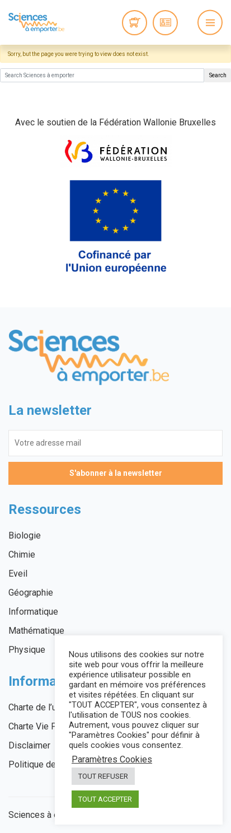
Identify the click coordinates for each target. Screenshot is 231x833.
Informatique (33, 611)
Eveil (17, 573)
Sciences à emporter (36, 22)
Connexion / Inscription (165, 22)
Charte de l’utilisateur (49, 707)
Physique (26, 649)
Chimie (21, 554)
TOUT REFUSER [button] (103, 776)
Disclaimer (29, 745)
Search (218, 75)
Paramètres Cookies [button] (112, 760)
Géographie (30, 592)
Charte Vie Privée (42, 726)
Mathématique (36, 630)
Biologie (24, 535)
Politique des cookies (51, 764)
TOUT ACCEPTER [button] (105, 799)
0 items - (134, 22)
